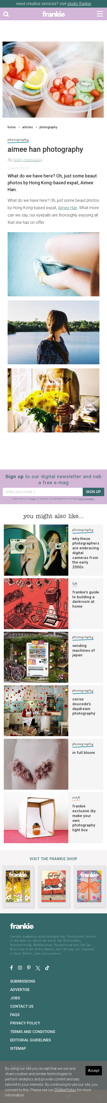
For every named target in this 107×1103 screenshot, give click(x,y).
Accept (93, 1071)
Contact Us (21, 1006)
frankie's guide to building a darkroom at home (85, 599)
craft (76, 798)
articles (27, 127)
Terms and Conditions (32, 1031)
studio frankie (79, 3)
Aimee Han (67, 207)
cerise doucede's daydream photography (83, 706)
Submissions (22, 981)
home (12, 127)
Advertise (20, 989)
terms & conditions (86, 499)
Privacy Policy (25, 1023)
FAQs (14, 1014)
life (74, 584)
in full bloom (83, 752)
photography (48, 127)
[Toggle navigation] (100, 14)
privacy (33, 499)
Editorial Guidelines (30, 1040)
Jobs (15, 998)
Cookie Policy (65, 1090)
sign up (93, 492)
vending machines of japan (83, 650)
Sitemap (18, 1048)
